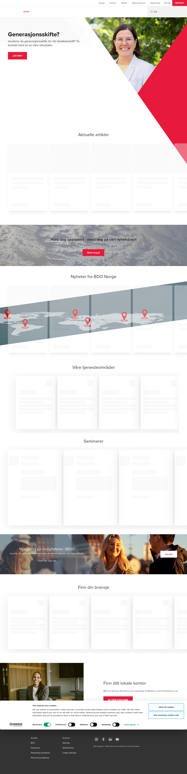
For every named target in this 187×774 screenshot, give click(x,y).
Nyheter (124, 3)
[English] (169, 3)
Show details (130, 769)
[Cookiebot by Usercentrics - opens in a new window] (16, 769)
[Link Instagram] (96, 739)
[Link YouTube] (117, 739)
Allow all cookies (166, 751)
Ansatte (102, 3)
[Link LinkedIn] (110, 739)
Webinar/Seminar (138, 3)
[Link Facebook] (103, 739)
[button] (179, 3)
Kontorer (113, 3)
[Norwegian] (165, 3)
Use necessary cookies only (166, 760)
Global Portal (155, 3)
